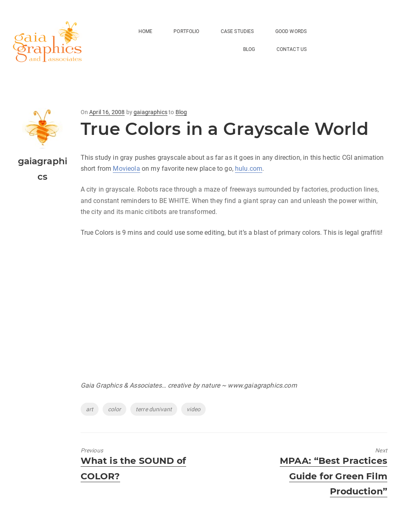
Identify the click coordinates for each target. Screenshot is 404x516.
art (89, 409)
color (114, 409)
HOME (145, 31)
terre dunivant (154, 409)
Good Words (291, 31)
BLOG (249, 49)
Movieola (126, 168)
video (193, 409)
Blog (181, 112)
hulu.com (248, 168)
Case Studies (237, 31)
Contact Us (292, 49)
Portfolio (186, 31)
